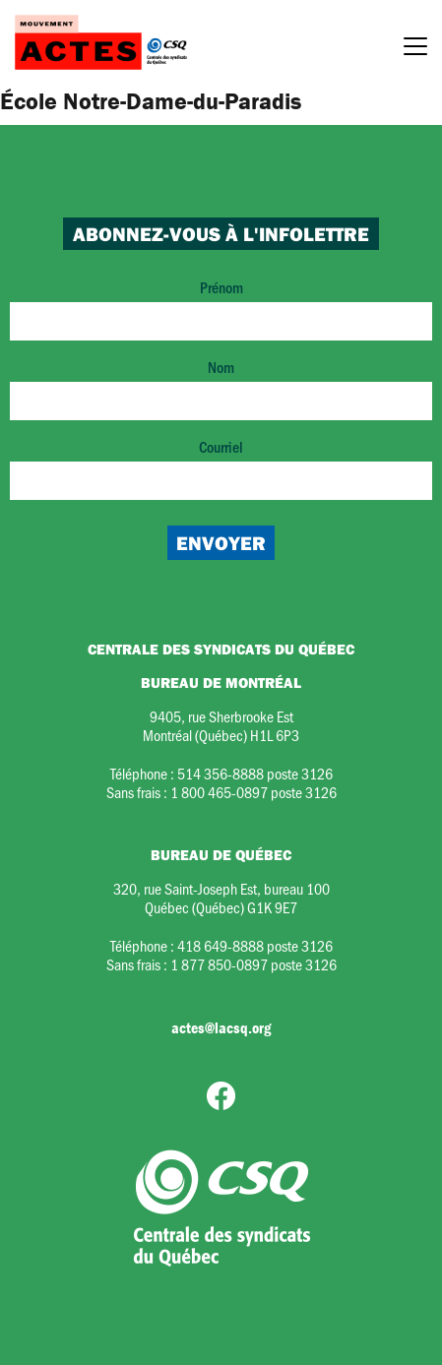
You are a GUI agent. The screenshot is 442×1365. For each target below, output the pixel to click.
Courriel (221, 468)
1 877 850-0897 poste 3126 (253, 964)
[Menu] (415, 49)
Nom (221, 388)
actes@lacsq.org (221, 1027)
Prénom (221, 309)
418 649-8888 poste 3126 (255, 945)
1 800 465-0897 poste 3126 (253, 791)
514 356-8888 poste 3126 (255, 773)
